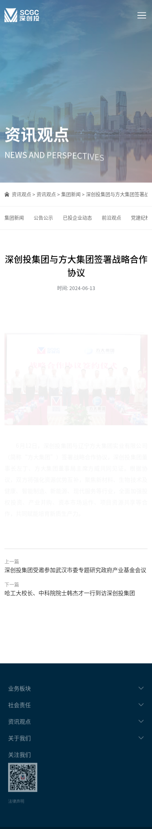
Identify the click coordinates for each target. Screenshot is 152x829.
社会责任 (19, 712)
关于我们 (19, 745)
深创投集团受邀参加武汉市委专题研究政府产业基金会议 (75, 570)
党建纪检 (140, 217)
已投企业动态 (77, 217)
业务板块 (19, 695)
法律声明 (16, 808)
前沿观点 (111, 217)
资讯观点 (21, 194)
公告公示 (43, 217)
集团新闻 (71, 194)
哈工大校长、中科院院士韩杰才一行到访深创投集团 (69, 593)
